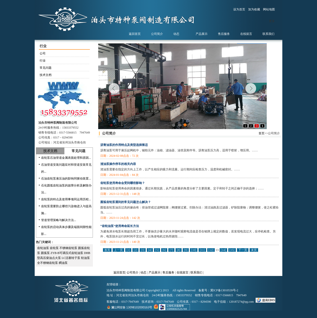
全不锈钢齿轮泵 (48, 263)
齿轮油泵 (43, 248)
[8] (178, 250)
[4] (150, 250)
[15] (232, 250)
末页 (254, 250)
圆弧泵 (46, 253)
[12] (211, 250)
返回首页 (119, 272)
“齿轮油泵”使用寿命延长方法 (119, 226)
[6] (164, 250)
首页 (261, 133)
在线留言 (182, 272)
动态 (143, 272)
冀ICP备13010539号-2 (224, 290)
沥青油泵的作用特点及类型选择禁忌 (124, 145)
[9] (185, 250)
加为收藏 (254, 9)
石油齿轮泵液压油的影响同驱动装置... (66, 178)
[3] (142, 250)
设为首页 (239, 9)
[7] (171, 250)
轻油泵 (85, 258)
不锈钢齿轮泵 (68, 248)
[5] (157, 250)
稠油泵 (63, 263)
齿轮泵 (54, 248)
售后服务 (168, 272)
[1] (128, 250)
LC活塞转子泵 (71, 258)
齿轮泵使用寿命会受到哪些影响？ (122, 183)
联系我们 (196, 272)
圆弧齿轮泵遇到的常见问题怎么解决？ (125, 202)
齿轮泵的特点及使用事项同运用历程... (66, 199)
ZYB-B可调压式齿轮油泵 (67, 253)
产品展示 (154, 272)
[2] (135, 250)
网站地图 (269, 9)
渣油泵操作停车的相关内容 (118, 164)
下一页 (242, 250)
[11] (202, 250)
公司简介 (132, 272)
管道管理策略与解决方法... (58, 220)
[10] (193, 250)
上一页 (118, 250)
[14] (223, 250)
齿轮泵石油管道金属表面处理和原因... (66, 157)
